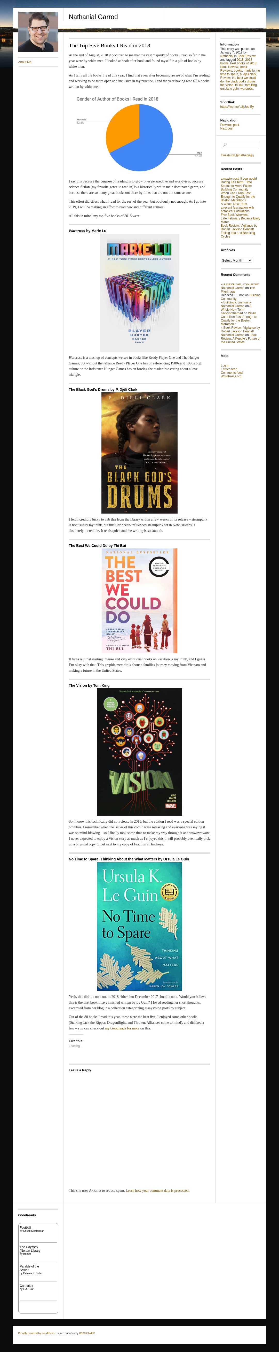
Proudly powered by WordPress (36, 1333)
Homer (27, 1253)
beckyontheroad (232, 313)
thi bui (239, 85)
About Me (24, 62)
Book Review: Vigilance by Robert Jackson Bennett (239, 227)
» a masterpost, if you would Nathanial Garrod (240, 286)
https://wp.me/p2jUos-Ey (237, 107)
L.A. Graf (28, 1289)
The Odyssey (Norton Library (30, 1248)
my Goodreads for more (122, 1028)
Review (225, 78)
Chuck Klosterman (33, 1230)
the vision (227, 85)
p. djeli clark (248, 74)
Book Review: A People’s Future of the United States (240, 338)
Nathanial (227, 56)
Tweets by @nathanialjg (237, 155)
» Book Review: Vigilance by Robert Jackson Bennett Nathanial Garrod (240, 331)
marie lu (249, 70)
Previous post (229, 125)
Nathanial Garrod (93, 16)
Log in (225, 365)
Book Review (246, 56)
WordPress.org (231, 376)
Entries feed (229, 369)
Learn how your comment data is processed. (157, 1191)
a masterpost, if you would (239, 178)
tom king (251, 85)
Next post (227, 128)
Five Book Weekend (235, 215)
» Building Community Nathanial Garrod (236, 304)
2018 (240, 60)
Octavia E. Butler (33, 1273)
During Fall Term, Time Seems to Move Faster (236, 184)
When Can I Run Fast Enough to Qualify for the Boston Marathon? (238, 196)
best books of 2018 (243, 63)
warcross (247, 88)
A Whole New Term (234, 204)
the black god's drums (241, 81)
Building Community (235, 189)
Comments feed (232, 373)
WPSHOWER (87, 1333)
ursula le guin (229, 88)
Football (25, 1227)
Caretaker (27, 1286)
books (238, 70)
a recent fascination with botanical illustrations (237, 209)
